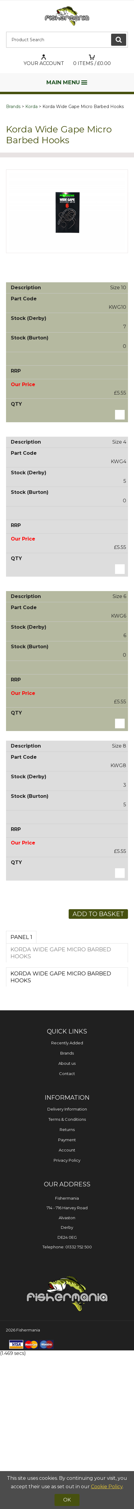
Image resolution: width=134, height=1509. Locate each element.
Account (67, 1302)
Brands (13, 106)
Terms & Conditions (67, 1272)
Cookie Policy (107, 1486)
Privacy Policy (67, 1313)
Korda (31, 106)
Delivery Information (67, 1262)
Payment (67, 1292)
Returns (67, 1282)
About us (67, 1216)
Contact (67, 1226)
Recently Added (67, 1195)
